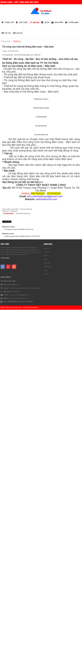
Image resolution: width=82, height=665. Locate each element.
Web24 (36, 663)
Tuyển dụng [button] (73, 22)
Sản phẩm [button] (58, 22)
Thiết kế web (27, 663)
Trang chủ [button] (9, 22)
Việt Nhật (19, 663)
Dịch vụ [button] (36, 22)
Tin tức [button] (7, 33)
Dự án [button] (46, 22)
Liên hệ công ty (6, 633)
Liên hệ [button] (19, 33)
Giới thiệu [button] (23, 22)
